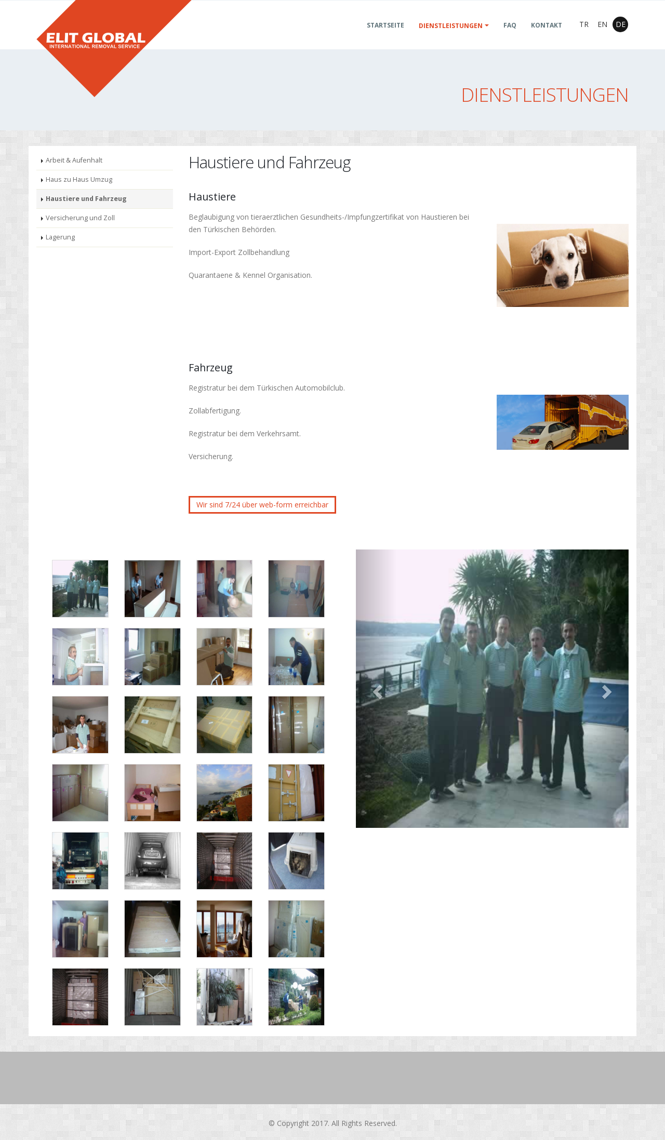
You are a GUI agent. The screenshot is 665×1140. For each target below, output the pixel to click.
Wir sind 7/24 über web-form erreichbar (262, 504)
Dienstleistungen (451, 38)
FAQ (509, 37)
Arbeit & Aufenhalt (74, 160)
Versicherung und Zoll (80, 217)
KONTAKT (546, 37)
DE (621, 37)
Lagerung (60, 237)
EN (602, 37)
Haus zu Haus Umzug (79, 179)
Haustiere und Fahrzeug (86, 198)
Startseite (385, 37)
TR (584, 37)
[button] (376, 688)
